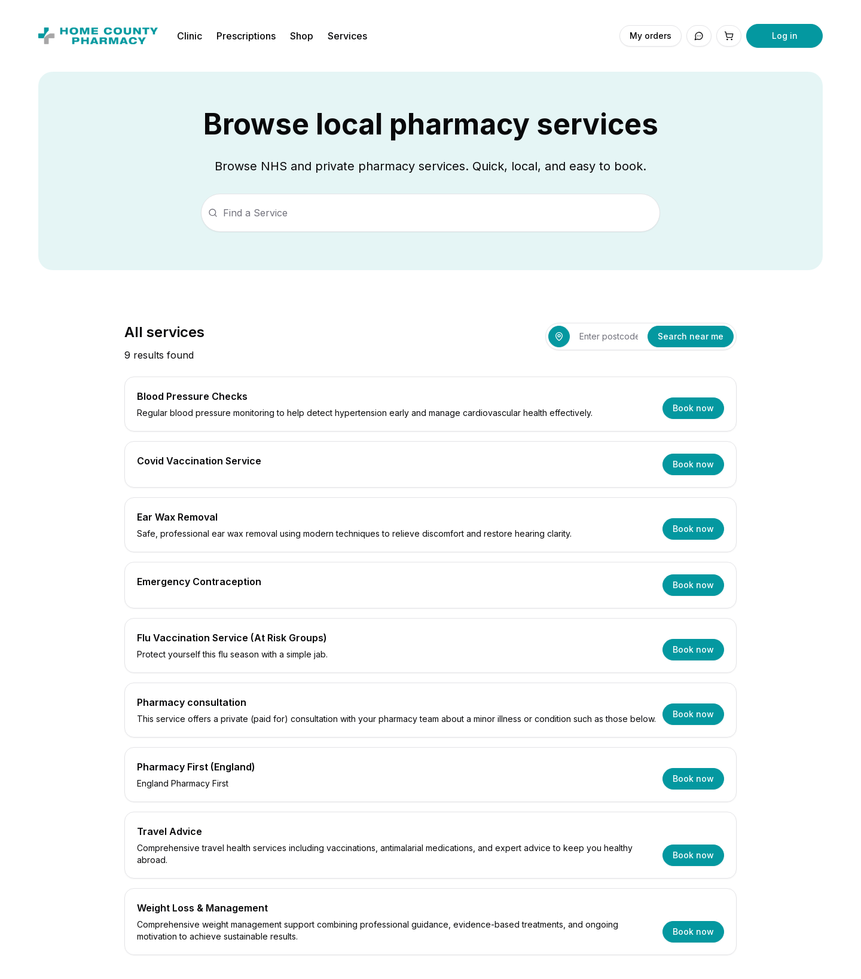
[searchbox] (430, 213)
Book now (693, 408)
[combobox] (609, 336)
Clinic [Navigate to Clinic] (189, 36)
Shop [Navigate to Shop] (301, 36)
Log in (785, 35)
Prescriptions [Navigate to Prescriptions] (246, 36)
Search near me (690, 336)
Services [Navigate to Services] (347, 36)
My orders (650, 35)
